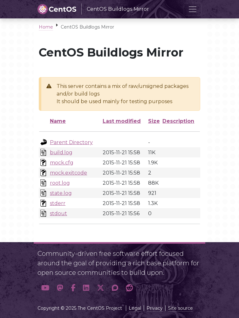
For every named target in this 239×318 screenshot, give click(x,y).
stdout (58, 213)
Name (58, 121)
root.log (60, 183)
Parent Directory (71, 142)
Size (154, 121)
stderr (57, 203)
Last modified (122, 121)
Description (178, 121)
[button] (45, 288)
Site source (180, 308)
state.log (61, 193)
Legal (135, 308)
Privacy (155, 308)
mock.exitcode (68, 173)
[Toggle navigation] (192, 9)
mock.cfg (61, 163)
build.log (61, 152)
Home (46, 27)
